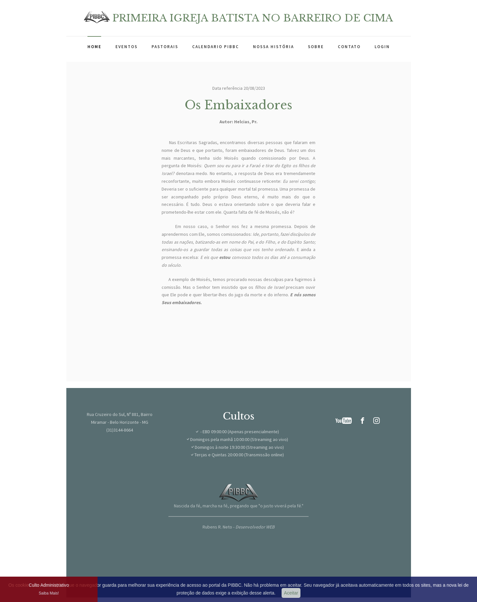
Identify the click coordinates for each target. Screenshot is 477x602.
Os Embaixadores (238, 105)
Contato (349, 46)
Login (382, 46)
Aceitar (291, 592)
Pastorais (165, 46)
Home (94, 46)
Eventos (126, 46)
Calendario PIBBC (215, 46)
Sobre (316, 46)
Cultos (238, 416)
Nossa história (273, 46)
